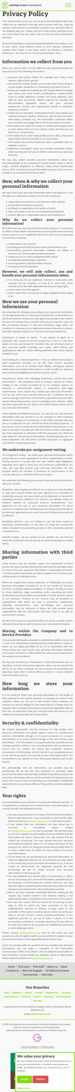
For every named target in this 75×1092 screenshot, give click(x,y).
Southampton (63, 996)
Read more (23, 1088)
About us (52, 966)
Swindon (37, 1000)
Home (11, 966)
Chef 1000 (46, 974)
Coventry (66, 992)
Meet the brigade (32, 970)
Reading (48, 996)
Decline (40, 1079)
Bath (6, 992)
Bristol (28, 992)
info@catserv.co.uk (41, 1013)
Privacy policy (47, 1046)
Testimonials (30, 974)
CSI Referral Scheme (57, 970)
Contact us (12, 970)
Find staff (38, 966)
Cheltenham (51, 992)
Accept (25, 1079)
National (26, 996)
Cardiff (38, 992)
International (11, 996)
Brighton (17, 992)
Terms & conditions (30, 1046)
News (64, 966)
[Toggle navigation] (68, 5)
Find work (24, 966)
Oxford (37, 996)
